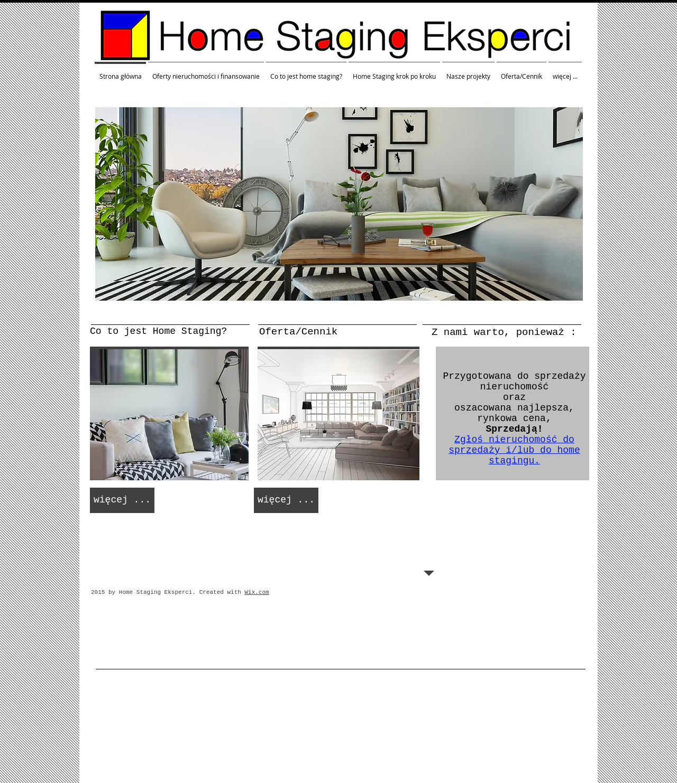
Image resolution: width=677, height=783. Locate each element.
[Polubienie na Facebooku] (394, 591)
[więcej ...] (122, 500)
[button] (339, 204)
